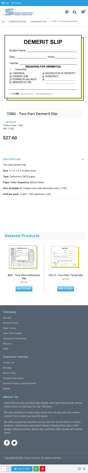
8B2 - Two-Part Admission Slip (24, 277)
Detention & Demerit (17, 21)
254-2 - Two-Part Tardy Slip (66, 275)
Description (11, 159)
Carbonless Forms (39, 21)
